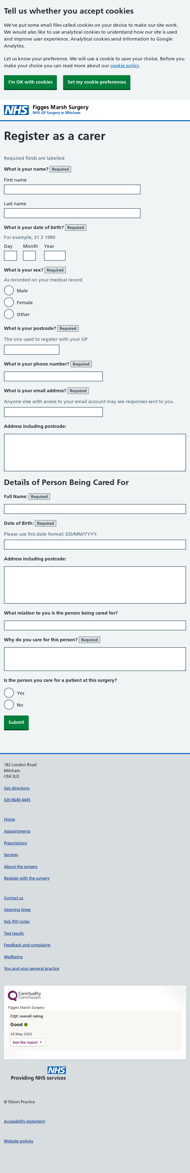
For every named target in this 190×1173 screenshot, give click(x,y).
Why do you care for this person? (52, 640)
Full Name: (27, 496)
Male (22, 291)
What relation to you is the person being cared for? (61, 613)
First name (15, 180)
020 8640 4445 (17, 799)
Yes (20, 693)
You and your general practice (31, 968)
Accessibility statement (24, 1121)
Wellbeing (13, 956)
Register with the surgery (27, 878)
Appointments (17, 831)
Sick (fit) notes (16, 921)
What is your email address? (46, 391)
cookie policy (124, 66)
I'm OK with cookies (30, 82)
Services (11, 854)
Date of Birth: (30, 523)
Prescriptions (15, 843)
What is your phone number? (48, 364)
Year (49, 246)
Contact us (13, 898)
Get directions (16, 788)
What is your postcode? (41, 328)
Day (8, 246)
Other (23, 314)
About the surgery (21, 866)
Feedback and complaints (27, 945)
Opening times (17, 909)
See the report (25, 1042)
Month (30, 246)
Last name (15, 204)
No (20, 705)
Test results (14, 933)
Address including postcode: (35, 426)
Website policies (18, 1141)
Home (9, 819)
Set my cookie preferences (97, 82)
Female (25, 302)
